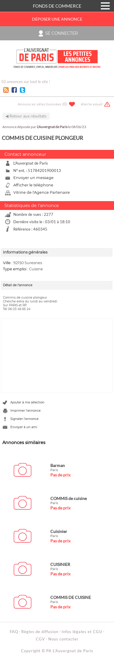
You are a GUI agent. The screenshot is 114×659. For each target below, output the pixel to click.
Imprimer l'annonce (25, 411)
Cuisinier (58, 531)
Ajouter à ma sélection (27, 402)
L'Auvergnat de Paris (52, 127)
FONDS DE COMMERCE (57, 6)
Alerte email (92, 104)
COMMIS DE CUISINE (70, 597)
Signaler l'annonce (24, 419)
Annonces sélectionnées (40, 104)
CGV (40, 639)
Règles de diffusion (39, 631)
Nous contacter (63, 639)
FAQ (14, 631)
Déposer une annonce (57, 19)
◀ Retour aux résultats (25, 116)
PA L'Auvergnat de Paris (69, 650)
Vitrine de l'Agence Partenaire (41, 192)
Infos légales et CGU (82, 631)
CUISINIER (60, 564)
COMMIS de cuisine (68, 498)
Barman (57, 465)
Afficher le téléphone (33, 185)
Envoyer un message (33, 177)
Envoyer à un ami (23, 427)
